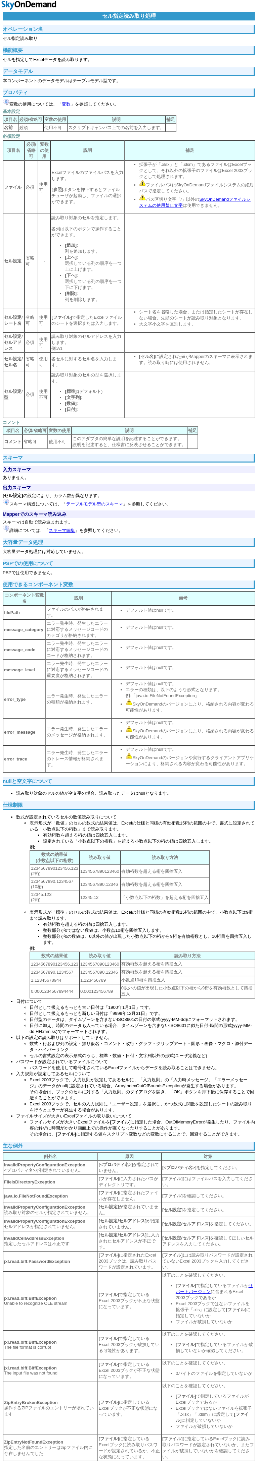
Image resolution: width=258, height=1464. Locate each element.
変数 (66, 104)
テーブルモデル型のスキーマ (94, 503)
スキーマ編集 (62, 530)
